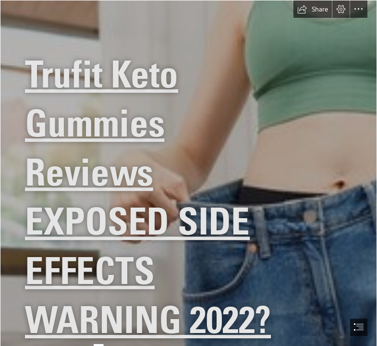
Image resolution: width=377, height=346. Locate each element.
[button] (312, 9)
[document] (188, 173)
